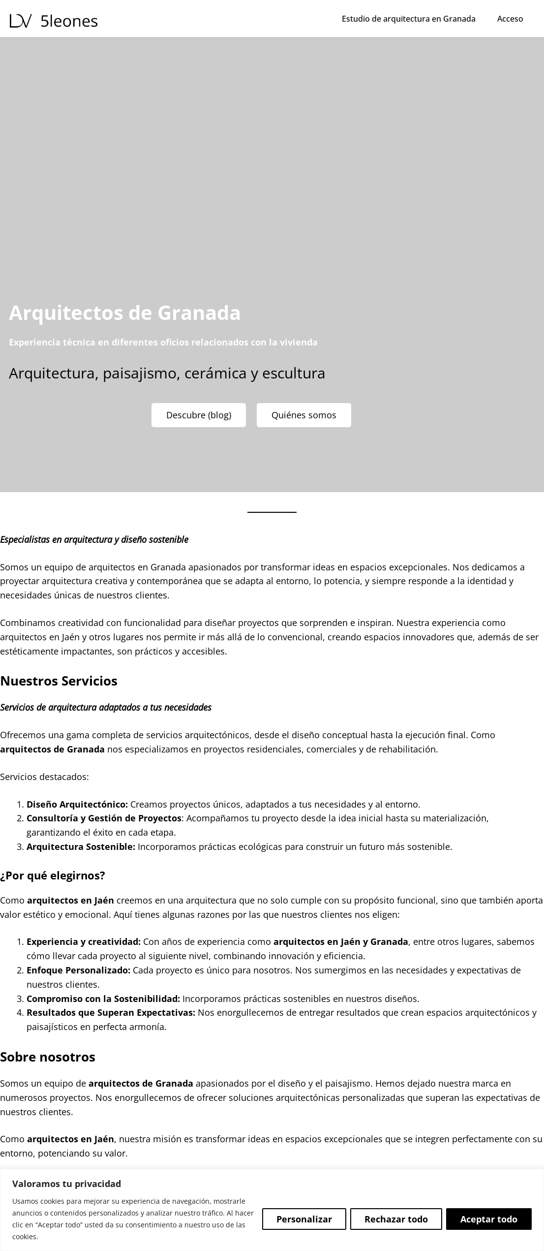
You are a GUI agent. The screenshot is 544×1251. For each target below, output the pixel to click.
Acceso (510, 18)
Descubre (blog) (198, 415)
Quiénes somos (304, 415)
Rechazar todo (396, 1219)
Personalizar (304, 1219)
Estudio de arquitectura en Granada (409, 18)
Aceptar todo (488, 1219)
